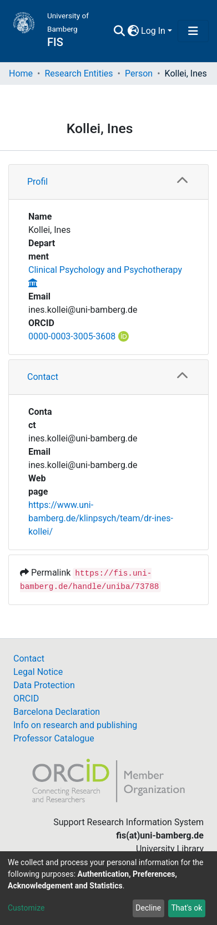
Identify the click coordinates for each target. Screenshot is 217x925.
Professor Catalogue (53, 738)
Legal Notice (38, 672)
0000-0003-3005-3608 (71, 336)
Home (21, 73)
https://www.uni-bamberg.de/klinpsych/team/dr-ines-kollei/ (100, 518)
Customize (26, 907)
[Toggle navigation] (193, 31)
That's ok (186, 907)
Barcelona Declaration (56, 712)
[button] (133, 31)
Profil (37, 181)
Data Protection (44, 685)
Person (139, 73)
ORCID (26, 698)
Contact (42, 377)
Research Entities (78, 73)
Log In (153, 31)
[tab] (108, 182)
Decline (148, 907)
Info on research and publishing (75, 725)
